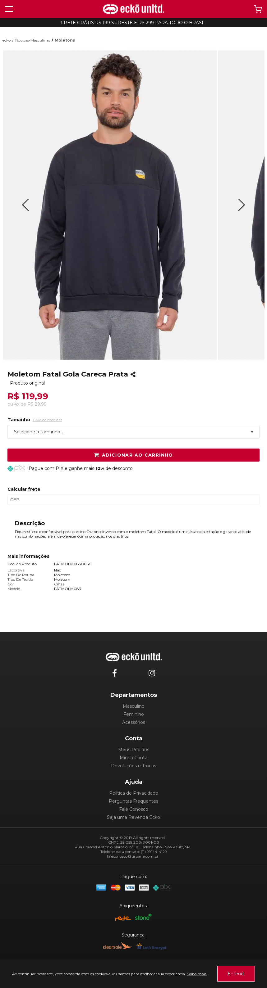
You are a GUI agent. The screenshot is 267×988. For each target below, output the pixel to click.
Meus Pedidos (133, 749)
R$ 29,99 (37, 404)
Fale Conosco (133, 809)
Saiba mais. (197, 974)
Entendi (236, 974)
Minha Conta (133, 757)
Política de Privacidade (133, 793)
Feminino (133, 714)
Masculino (134, 706)
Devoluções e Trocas (133, 766)
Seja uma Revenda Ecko (133, 817)
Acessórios (133, 722)
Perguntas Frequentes (133, 801)
